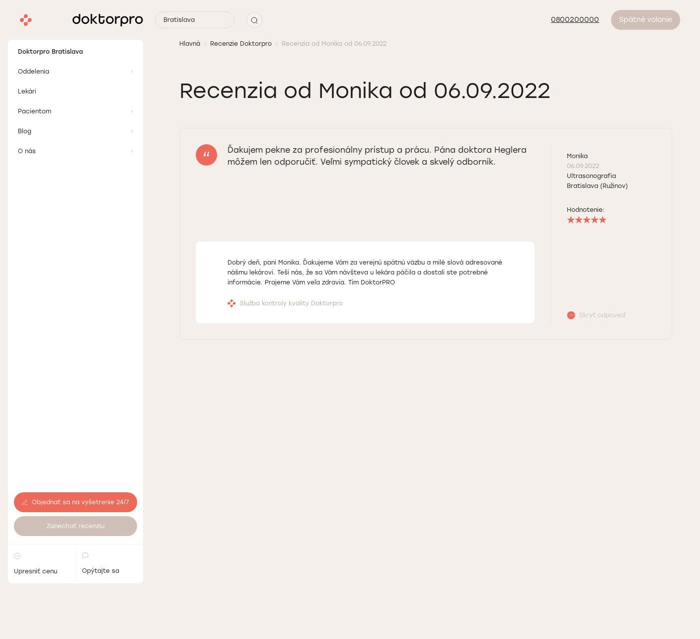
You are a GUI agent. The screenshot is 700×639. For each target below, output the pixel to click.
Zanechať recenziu (75, 501)
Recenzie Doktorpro (241, 43)
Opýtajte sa (100, 539)
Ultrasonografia (591, 176)
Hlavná (189, 43)
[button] (254, 20)
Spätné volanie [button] (645, 19)
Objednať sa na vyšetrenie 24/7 (75, 477)
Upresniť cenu (35, 539)
